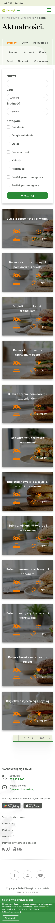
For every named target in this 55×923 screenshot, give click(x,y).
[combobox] (27, 97)
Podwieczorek (20, 152)
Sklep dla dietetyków (14, 817)
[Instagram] (27, 876)
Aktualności (27, 17)
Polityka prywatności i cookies (19, 842)
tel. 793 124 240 (13, 3)
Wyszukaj (27, 195)
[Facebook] (14, 876)
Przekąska (18, 169)
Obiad (16, 144)
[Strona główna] (11, 10)
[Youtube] (40, 876)
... (36, 738)
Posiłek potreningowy (25, 185)
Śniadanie (18, 127)
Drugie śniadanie (22, 135)
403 (42, 738)
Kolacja (16, 160)
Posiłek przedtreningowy (27, 177)
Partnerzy (7, 829)
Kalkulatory (8, 823)
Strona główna (10, 17)
